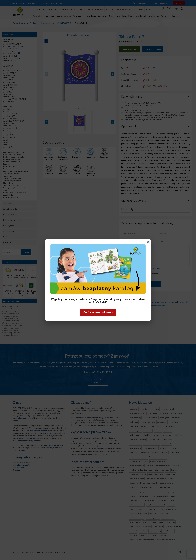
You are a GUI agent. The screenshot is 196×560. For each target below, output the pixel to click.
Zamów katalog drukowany (98, 312)
